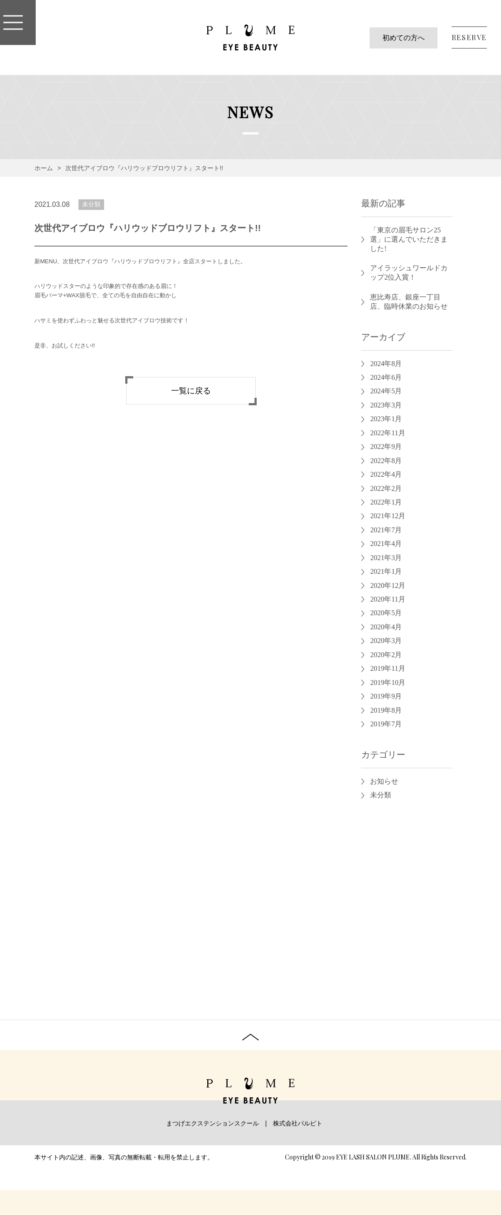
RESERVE (469, 37)
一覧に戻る (191, 390)
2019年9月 (386, 696)
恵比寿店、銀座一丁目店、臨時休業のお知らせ (409, 301)
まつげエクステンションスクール (212, 1123)
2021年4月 (386, 543)
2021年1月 (386, 571)
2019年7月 (386, 724)
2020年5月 (386, 613)
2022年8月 (386, 460)
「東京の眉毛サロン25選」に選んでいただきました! (409, 239)
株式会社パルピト (297, 1123)
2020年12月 (387, 585)
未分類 (91, 204)
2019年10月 (387, 682)
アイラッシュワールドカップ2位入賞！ (409, 272)
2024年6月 (386, 377)
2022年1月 (386, 502)
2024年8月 (386, 363)
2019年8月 (386, 710)
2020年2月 (386, 654)
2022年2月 (386, 488)
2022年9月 (386, 446)
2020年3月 (386, 640)
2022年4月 (386, 474)
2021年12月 (387, 516)
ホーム (43, 168)
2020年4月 (386, 627)
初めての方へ (403, 37)
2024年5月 (386, 391)
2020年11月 (387, 599)
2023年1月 (386, 418)
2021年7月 (386, 530)
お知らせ (384, 781)
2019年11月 (387, 668)
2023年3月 (386, 405)
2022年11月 (387, 433)
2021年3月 (386, 557)
